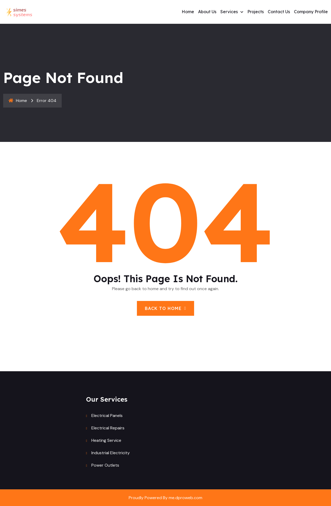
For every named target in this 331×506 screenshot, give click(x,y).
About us (207, 11)
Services (229, 11)
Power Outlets (105, 465)
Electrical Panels (107, 415)
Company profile (311, 11)
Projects (255, 11)
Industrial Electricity (110, 453)
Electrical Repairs (107, 428)
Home (188, 11)
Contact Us (279, 11)
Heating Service (106, 440)
